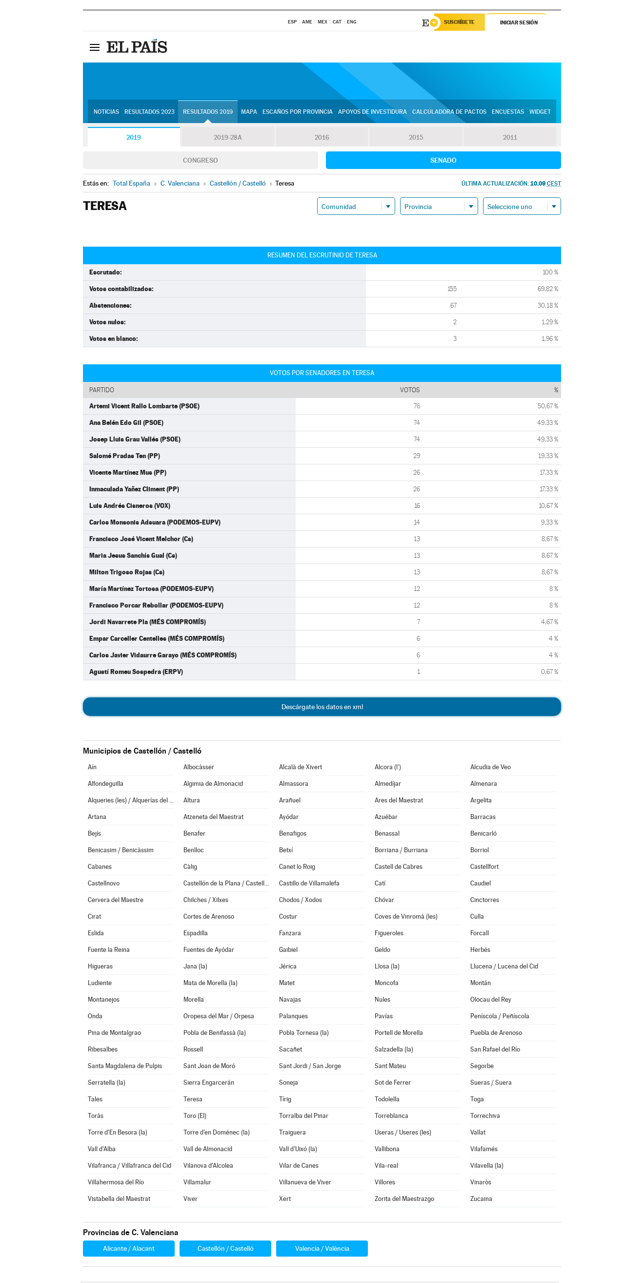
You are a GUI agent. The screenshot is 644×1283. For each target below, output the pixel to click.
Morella (193, 1001)
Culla (477, 918)
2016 (322, 139)
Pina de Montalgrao (114, 1034)
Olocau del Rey (490, 1001)
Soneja (288, 1084)
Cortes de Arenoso (208, 918)
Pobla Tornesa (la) (304, 1034)
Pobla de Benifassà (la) (214, 1034)
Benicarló (483, 835)
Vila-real (386, 1167)
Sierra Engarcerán (208, 1084)
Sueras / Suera (491, 1084)
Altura (191, 801)
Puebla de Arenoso (496, 1034)
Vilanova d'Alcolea (208, 1167)
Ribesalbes (103, 1050)
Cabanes (100, 868)
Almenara (483, 785)
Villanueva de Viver (305, 1183)
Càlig (190, 868)
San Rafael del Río (495, 1050)
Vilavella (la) (486, 1167)
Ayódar (289, 818)
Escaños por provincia (297, 112)
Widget (540, 112)
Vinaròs (480, 1183)
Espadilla (195, 934)
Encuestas (508, 112)
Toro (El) (194, 1117)
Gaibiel (288, 951)
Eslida (96, 934)
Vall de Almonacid (207, 1150)
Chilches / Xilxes (205, 901)
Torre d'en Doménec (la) (216, 1133)
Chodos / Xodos (300, 901)
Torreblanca (391, 1117)
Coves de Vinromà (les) (406, 918)
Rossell (193, 1050)
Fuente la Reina (109, 951)
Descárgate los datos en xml (322, 708)
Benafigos (292, 835)
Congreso (200, 162)
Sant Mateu (390, 1067)
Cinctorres (484, 901)
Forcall (479, 934)
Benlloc (193, 851)
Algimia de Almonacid (213, 785)
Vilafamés (484, 1150)
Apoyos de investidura (372, 112)
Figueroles (389, 934)
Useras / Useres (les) (403, 1133)
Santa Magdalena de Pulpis (125, 1067)
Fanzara (290, 934)
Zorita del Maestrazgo (404, 1200)
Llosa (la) (387, 967)
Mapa (249, 112)
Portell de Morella (399, 1034)
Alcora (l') (388, 768)
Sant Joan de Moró (209, 1067)
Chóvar (384, 901)
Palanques (293, 1017)
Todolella (387, 1100)
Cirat (94, 918)
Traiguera (292, 1133)
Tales (95, 1100)
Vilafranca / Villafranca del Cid (129, 1167)
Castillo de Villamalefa (309, 884)
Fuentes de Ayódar (208, 951)
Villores (385, 1183)
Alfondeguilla (105, 785)
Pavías (384, 1017)
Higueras (100, 967)
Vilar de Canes (299, 1167)
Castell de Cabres (399, 868)
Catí (380, 884)
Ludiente (100, 984)
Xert (285, 1200)
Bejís (94, 835)
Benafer (194, 835)
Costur (288, 918)
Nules (382, 1001)
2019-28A (228, 139)
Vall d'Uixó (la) (298, 1150)
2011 (510, 139)
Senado (443, 162)
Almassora (293, 785)
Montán (480, 984)
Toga (477, 1100)
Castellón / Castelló (226, 1250)
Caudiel (480, 884)
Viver (190, 1200)
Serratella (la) (106, 1084)
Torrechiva (485, 1117)
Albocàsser (198, 768)
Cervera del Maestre (115, 901)
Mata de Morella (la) (210, 984)
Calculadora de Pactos (449, 112)
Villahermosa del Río (116, 1183)
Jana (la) (195, 967)
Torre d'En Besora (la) (117, 1133)
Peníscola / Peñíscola (499, 1017)
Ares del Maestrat (399, 801)
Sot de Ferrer (393, 1084)
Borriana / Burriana (401, 851)
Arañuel (290, 801)
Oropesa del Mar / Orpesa (218, 1017)
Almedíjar (388, 785)
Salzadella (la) (394, 1050)
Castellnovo (104, 884)
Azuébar (386, 818)
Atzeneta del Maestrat (213, 818)
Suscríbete (461, 23)
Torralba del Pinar (303, 1117)
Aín (92, 768)
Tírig (285, 1100)
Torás (95, 1117)
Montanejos (104, 1001)
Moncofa (387, 984)
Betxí (286, 851)
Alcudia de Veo (490, 768)
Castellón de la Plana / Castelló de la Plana (226, 884)
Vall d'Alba (102, 1150)
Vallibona (387, 1150)
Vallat (477, 1133)
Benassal (387, 835)
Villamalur (197, 1183)
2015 (416, 139)
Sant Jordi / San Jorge (310, 1067)
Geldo (382, 951)
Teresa (192, 1100)
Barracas (483, 818)
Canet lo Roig (297, 868)
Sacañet (290, 1050)
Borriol (479, 851)
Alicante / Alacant (129, 1250)
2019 (133, 139)
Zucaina (481, 1200)
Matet (287, 984)
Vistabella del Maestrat (119, 1200)
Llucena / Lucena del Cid (504, 967)
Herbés (480, 951)
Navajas (290, 1001)
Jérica (288, 967)
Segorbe (482, 1067)
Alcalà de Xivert (300, 768)
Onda (95, 1017)
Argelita (481, 801)
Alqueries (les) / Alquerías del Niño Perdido (131, 801)
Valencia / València (322, 1250)
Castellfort (484, 868)
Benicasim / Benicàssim (121, 851)
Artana (97, 818)
